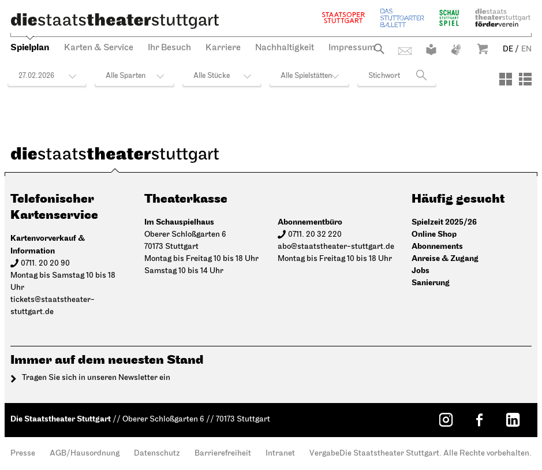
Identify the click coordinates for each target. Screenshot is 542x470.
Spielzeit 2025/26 (444, 222)
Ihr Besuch (169, 48)
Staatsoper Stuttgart (343, 17)
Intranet (280, 453)
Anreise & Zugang (445, 258)
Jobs (420, 270)
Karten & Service (98, 48)
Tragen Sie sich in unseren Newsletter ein (96, 378)
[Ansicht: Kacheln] (505, 79)
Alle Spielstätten (306, 76)
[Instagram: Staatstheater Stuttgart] (445, 420)
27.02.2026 (36, 76)
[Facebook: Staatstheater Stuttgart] (479, 420)
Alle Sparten (125, 76)
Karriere (223, 48)
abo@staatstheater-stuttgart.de (336, 247)
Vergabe (324, 453)
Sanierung (431, 283)
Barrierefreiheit (223, 453)
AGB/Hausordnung (84, 453)
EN (526, 49)
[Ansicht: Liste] (525, 79)
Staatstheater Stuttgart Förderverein (503, 17)
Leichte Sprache (431, 49)
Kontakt (405, 51)
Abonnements (437, 246)
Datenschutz (157, 453)
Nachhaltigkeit (284, 48)
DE (508, 49)
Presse (22, 453)
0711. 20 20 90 (45, 263)
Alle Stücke (211, 76)
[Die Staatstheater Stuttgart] (115, 21)
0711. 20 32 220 (315, 234)
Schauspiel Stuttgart (449, 17)
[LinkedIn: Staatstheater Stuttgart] (512, 420)
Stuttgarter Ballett (402, 17)
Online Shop (434, 234)
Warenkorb (482, 48)
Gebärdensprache (456, 49)
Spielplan (30, 47)
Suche (378, 48)
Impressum (351, 48)
